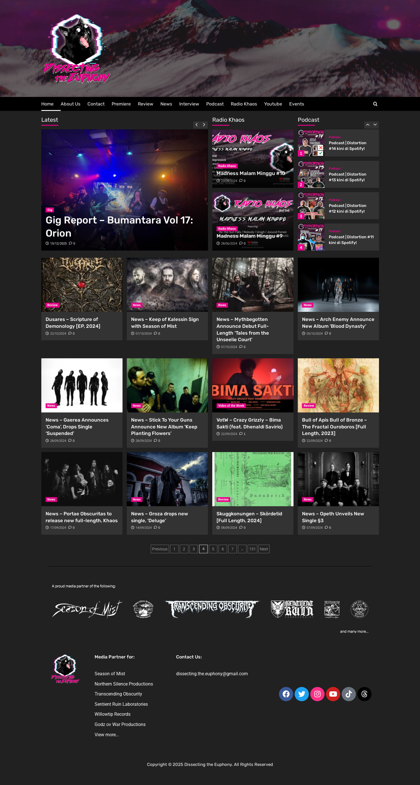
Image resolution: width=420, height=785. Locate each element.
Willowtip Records (113, 714)
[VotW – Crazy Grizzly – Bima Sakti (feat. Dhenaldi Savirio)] (252, 385)
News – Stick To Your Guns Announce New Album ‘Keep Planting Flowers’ (164, 426)
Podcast (215, 104)
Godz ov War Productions (120, 724)
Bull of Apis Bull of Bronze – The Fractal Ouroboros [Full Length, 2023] (334, 426)
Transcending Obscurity (118, 694)
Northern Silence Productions (124, 684)
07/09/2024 (315, 528)
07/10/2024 (144, 333)
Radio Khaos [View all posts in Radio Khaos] (227, 166)
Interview (189, 104)
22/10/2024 (58, 333)
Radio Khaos (244, 104)
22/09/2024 (229, 434)
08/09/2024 (229, 528)
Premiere (121, 104)
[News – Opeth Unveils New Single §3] (338, 479)
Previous (160, 549)
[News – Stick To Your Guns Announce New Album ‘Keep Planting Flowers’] (167, 385)
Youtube (273, 104)
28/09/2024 (58, 441)
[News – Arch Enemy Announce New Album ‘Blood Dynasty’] (338, 285)
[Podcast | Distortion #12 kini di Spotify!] (311, 205)
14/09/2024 (144, 528)
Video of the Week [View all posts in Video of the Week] (231, 406)
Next (264, 549)
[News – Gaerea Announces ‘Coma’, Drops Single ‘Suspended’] (82, 385)
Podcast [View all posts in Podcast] (335, 137)
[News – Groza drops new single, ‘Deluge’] (167, 479)
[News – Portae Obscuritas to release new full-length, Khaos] (82, 479)
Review (145, 104)
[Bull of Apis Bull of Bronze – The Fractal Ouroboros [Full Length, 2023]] (338, 385)
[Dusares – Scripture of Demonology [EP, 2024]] (82, 285)
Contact (96, 104)
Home (47, 104)
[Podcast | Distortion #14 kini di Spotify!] (311, 142)
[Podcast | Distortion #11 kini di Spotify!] (311, 237)
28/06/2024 (229, 243)
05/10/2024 (315, 333)
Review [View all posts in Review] (52, 305)
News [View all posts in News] (137, 305)
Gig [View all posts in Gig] (49, 210)
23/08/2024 (229, 181)
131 (252, 549)
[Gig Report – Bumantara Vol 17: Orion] (124, 190)
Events (296, 104)
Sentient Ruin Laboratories (121, 704)
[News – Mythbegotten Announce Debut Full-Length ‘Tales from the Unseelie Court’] (252, 285)
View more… (107, 734)
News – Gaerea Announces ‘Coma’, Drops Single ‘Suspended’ (77, 426)
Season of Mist (110, 673)
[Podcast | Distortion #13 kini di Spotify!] (311, 174)
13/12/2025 (58, 243)
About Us (70, 104)
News (166, 104)
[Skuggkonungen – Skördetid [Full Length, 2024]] (252, 479)
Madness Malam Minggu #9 (250, 236)
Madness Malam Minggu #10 (251, 173)
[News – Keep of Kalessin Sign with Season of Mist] (167, 285)
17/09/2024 (58, 528)
